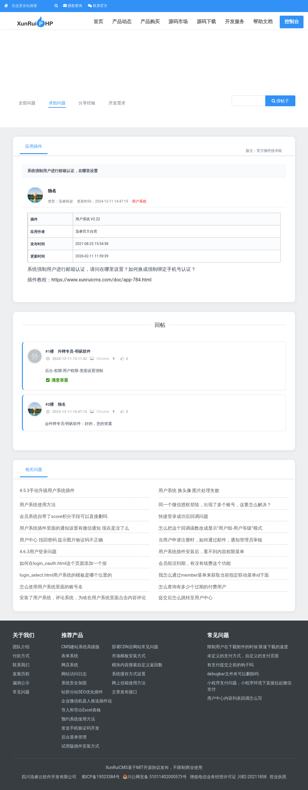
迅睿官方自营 (86, 235)
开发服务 (237, 22)
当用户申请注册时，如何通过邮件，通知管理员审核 (207, 543)
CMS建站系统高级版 (80, 650)
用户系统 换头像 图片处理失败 (187, 494)
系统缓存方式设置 (129, 677)
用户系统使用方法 (36, 508)
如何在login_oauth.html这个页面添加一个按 (60, 567)
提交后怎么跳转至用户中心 (184, 601)
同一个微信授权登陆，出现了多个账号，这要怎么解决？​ (211, 508)
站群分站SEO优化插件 (82, 695)
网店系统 (69, 668)
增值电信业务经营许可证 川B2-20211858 (228, 780)
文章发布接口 (124, 695)
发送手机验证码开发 (80, 732)
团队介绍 (21, 650)
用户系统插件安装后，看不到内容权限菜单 (199, 555)
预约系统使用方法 (78, 722)
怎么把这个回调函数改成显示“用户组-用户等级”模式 (207, 531)
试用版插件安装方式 (80, 750)
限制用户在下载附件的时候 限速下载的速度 (247, 650)
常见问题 (21, 695)
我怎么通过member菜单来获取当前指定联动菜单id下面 (210, 578)
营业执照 (278, 780)
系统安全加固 (74, 686)
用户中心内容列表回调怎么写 (234, 702)
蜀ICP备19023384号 (101, 780)
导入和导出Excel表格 (81, 713)
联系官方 (97, 6)
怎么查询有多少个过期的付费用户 (190, 590)
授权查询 (72, 6)
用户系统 (139, 205)
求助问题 (58, 106)
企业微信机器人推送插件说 (86, 704)
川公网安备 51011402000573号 (155, 780)
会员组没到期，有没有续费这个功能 (192, 567)
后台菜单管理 (74, 741)
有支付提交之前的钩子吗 (230, 668)
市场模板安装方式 (129, 659)
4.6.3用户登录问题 (37, 555)
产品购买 (158, 22)
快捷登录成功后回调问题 (182, 520)
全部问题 (27, 106)
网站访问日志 (74, 677)
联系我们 (21, 668)
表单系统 (69, 659)
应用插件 (33, 150)
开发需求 (120, 106)
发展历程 (21, 677)
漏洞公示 (21, 686)
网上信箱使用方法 (129, 686)
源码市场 (184, 22)
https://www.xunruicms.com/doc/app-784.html (101, 284)
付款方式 (21, 659)
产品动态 (131, 22)
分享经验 (89, 106)
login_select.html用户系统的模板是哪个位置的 (63, 578)
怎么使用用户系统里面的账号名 (49, 590)
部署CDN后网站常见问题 (135, 650)
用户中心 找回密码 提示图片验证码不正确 (58, 543)
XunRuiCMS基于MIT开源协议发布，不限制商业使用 (154, 771)
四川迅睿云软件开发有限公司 (49, 780)
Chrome (99, 363)
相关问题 (33, 473)
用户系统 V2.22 (87, 223)
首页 (110, 22)
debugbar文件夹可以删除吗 (233, 677)
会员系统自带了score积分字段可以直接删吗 (61, 520)
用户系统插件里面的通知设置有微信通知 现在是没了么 (71, 531)
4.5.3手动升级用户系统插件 (45, 494)
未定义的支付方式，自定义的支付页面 (243, 659)
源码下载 (210, 22)
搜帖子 (280, 104)
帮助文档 (263, 22)
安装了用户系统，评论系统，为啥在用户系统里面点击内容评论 (78, 601)
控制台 (292, 22)
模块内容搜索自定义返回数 (137, 668)
